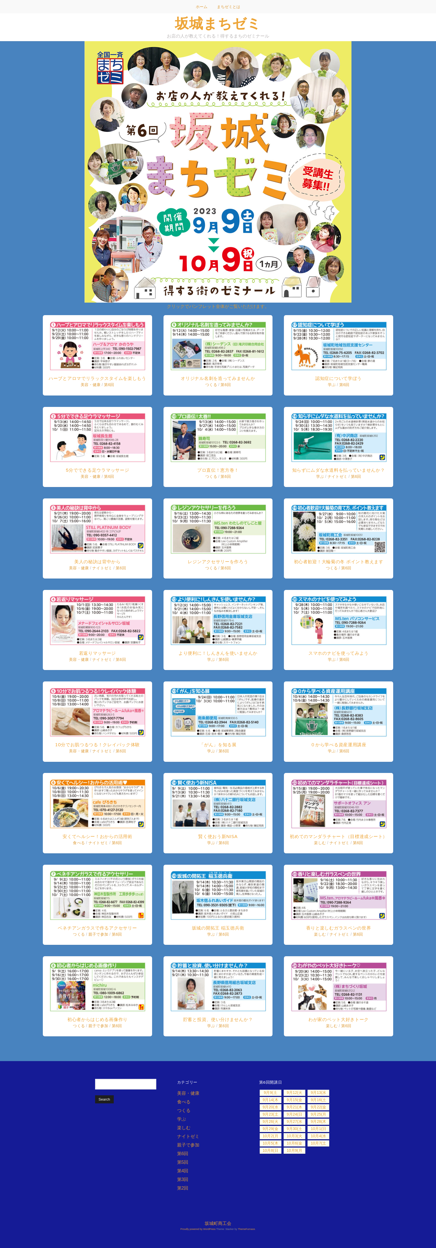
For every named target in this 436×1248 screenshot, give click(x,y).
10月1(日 (318, 1128)
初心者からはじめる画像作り (97, 1019)
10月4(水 (318, 1136)
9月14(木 (270, 1100)
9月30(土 (294, 1128)
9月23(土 (270, 1114)
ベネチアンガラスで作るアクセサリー (97, 928)
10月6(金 (294, 1143)
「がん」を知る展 (218, 745)
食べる (79, 843)
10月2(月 (270, 1136)
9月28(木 (318, 1121)
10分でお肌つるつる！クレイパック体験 (97, 745)
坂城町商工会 (218, 1223)
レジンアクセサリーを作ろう (218, 562)
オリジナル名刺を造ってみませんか (218, 378)
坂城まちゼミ (218, 23)
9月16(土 (318, 1100)
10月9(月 (294, 1150)
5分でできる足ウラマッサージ (97, 470)
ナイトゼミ (102, 568)
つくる (79, 934)
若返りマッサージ (97, 653)
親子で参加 (98, 934)
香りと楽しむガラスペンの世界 (338, 928)
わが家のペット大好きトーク (338, 1019)
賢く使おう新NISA (217, 836)
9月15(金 (294, 1100)
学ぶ (211, 659)
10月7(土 (318, 1143)
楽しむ (320, 843)
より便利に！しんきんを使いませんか (218, 653)
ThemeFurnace (246, 1229)
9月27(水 (294, 1121)
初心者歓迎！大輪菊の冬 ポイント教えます (338, 562)
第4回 (183, 1170)
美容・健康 (91, 384)
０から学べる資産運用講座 (338, 745)
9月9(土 (270, 1092)
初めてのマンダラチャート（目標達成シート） (338, 836)
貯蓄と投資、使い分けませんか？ (218, 1019)
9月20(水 (270, 1107)
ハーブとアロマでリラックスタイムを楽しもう (97, 378)
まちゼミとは (228, 6)
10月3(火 (294, 1136)
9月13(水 (318, 1092)
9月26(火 (270, 1121)
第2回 (183, 1188)
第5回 (183, 1162)
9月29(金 (270, 1128)
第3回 (183, 1179)
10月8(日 (270, 1150)
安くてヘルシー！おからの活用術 (97, 836)
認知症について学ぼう (338, 378)
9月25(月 (318, 1114)
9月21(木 (294, 1107)
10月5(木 (270, 1143)
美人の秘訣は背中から (97, 562)
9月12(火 (294, 1092)
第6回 (109, 384)
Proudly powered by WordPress (197, 1229)
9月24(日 (294, 1114)
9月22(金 (318, 1107)
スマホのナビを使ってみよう (338, 653)
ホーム (201, 6)
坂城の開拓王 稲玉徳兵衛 (218, 928)
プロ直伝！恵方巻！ (218, 470)
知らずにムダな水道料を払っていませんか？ (338, 470)
